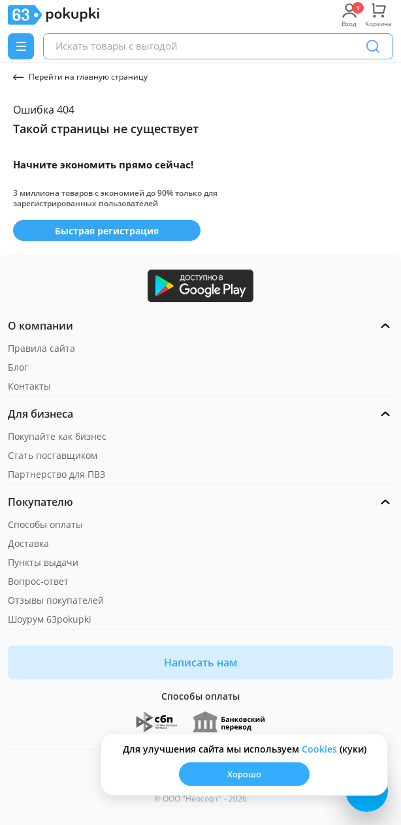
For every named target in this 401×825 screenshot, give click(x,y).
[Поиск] (373, 46)
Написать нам (201, 662)
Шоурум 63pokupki (49, 619)
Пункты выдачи (43, 562)
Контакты (29, 386)
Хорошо (244, 774)
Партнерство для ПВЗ (56, 474)
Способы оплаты (45, 524)
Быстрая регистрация (107, 231)
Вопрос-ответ (38, 581)
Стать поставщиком (52, 455)
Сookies (319, 749)
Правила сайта (41, 348)
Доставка (28, 543)
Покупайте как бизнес (57, 436)
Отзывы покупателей (56, 600)
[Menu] (21, 46)
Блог (18, 367)
